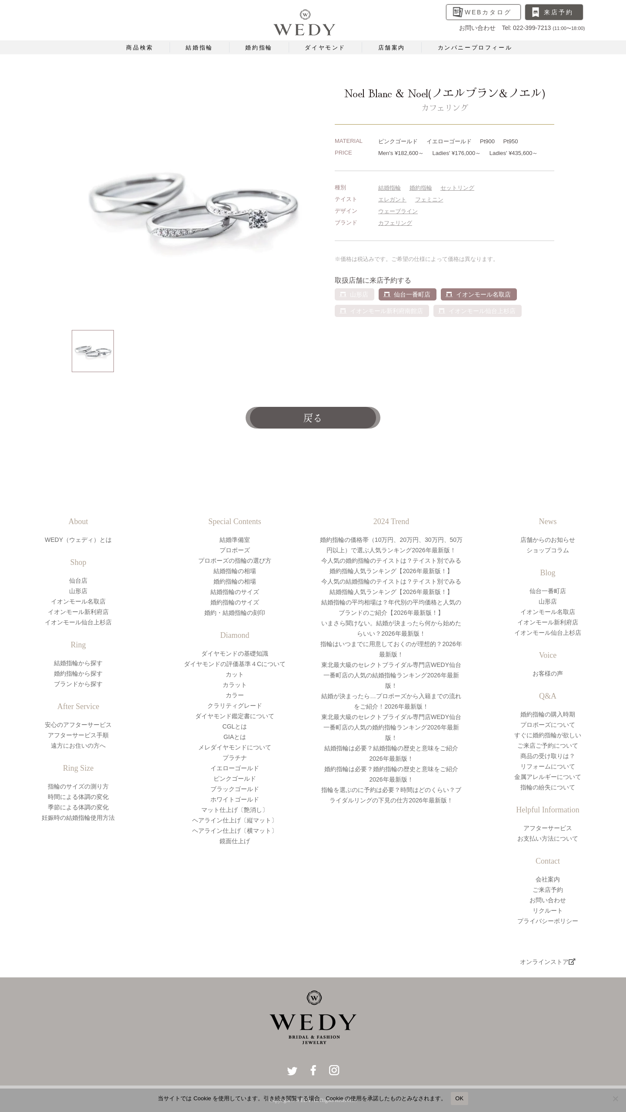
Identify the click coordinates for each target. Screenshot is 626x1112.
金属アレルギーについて (547, 776)
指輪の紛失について (547, 787)
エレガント (392, 199)
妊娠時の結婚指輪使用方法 (78, 817)
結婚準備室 (235, 539)
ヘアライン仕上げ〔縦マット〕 (234, 820)
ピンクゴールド (234, 778)
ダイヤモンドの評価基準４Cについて (235, 663)
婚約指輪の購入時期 (547, 714)
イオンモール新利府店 (78, 611)
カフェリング (395, 223)
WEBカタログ (488, 12)
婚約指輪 (258, 47)
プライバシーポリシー (547, 920)
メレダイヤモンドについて (234, 747)
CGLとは (235, 726)
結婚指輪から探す (78, 663)
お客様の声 (548, 673)
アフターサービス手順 (78, 735)
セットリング (457, 188)
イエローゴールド (234, 768)
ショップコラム (547, 550)
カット (235, 674)
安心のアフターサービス (78, 724)
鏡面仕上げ (235, 841)
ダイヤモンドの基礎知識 (234, 653)
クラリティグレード (234, 705)
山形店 (78, 590)
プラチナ (235, 757)
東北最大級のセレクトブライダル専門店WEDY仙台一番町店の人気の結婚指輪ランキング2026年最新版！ (391, 675)
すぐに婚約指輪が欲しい (547, 735)
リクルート (548, 910)
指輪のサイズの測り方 (78, 786)
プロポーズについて (547, 724)
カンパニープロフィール (475, 47)
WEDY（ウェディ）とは (78, 539)
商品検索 (139, 47)
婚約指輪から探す (78, 673)
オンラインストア (548, 961)
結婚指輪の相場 (234, 571)
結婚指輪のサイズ (234, 591)
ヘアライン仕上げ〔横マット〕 (234, 830)
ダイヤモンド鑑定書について (234, 716)
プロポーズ (235, 550)
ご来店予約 (548, 889)
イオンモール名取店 (483, 294)
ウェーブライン (398, 211)
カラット (235, 684)
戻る (313, 417)
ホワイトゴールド (234, 799)
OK (459, 1098)
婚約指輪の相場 (234, 581)
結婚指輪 (199, 47)
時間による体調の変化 (78, 796)
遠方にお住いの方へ (78, 745)
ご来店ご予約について (547, 745)
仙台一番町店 (412, 294)
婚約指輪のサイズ (234, 602)
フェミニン (429, 199)
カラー (235, 695)
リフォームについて (547, 766)
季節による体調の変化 (78, 807)
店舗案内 (391, 47)
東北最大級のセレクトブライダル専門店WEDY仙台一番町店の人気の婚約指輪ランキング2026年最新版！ (391, 727)
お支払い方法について (547, 838)
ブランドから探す (78, 683)
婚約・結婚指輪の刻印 (234, 612)
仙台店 (78, 580)
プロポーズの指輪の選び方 (234, 560)
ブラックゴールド (234, 788)
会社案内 (548, 879)
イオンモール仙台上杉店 (78, 622)
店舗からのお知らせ (547, 539)
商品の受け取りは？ (547, 755)
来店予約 (558, 12)
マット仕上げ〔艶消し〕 (234, 809)
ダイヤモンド (325, 47)
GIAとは (234, 736)
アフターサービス (547, 828)
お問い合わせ (547, 900)
